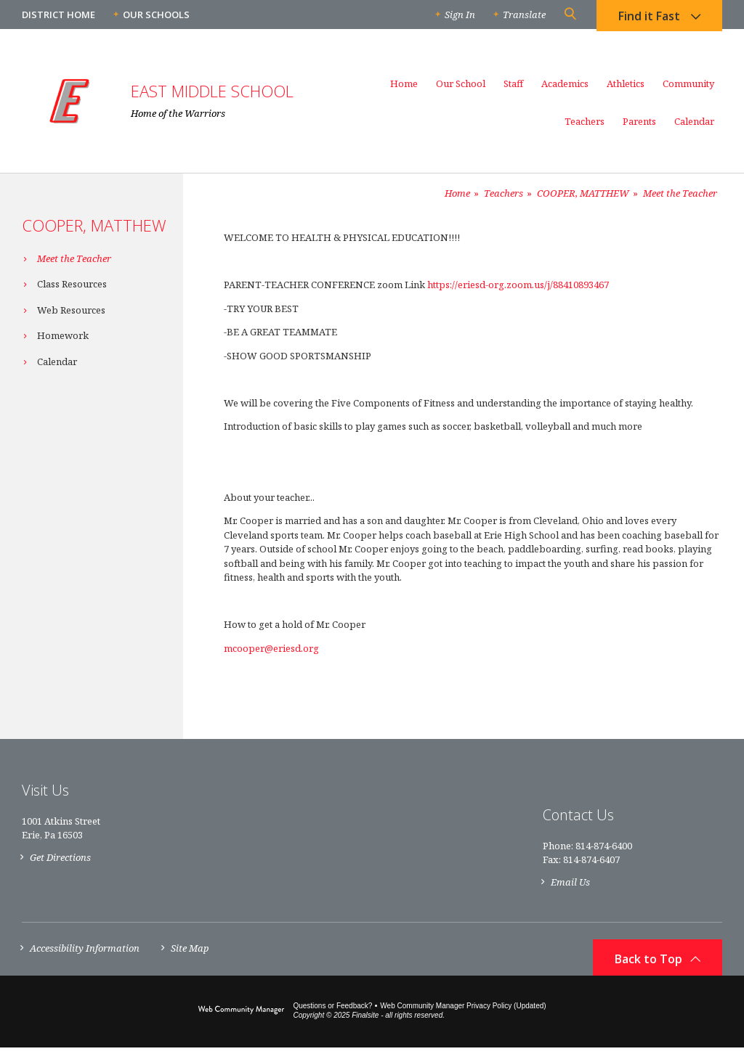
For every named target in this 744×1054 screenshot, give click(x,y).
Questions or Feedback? (332, 1012)
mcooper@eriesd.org (271, 648)
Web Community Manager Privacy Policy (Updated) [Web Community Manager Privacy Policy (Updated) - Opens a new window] (463, 1012)
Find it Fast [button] (649, 18)
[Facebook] (686, 822)
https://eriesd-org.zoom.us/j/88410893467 (518, 284)
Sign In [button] (460, 14)
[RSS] (714, 822)
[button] (569, 14)
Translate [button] (524, 14)
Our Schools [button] (156, 14)
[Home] (404, 90)
